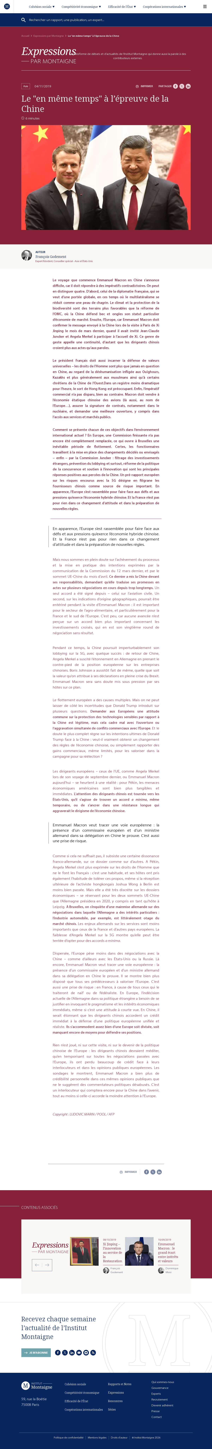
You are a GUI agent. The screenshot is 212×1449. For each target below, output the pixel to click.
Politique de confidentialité (68, 1437)
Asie (25, 86)
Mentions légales (97, 1437)
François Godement (50, 256)
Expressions (116, 1393)
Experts (156, 1394)
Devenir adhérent (162, 1405)
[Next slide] (45, 1265)
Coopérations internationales (84, 1413)
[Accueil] (7, 6)
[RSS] (93, 1353)
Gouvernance (160, 1388)
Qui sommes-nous (163, 1382)
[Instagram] (86, 1353)
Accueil (25, 35)
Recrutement (160, 1399)
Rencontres (115, 1402)
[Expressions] (48, 55)
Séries (112, 1410)
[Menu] (203, 6)
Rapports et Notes (119, 1385)
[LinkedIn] (188, 86)
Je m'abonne (38, 1355)
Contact (157, 1417)
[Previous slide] (37, 1265)
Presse (156, 1411)
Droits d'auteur (119, 1437)
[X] (181, 86)
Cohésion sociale (75, 1387)
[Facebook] (175, 86)
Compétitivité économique (82, 1396)
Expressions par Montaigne (49, 35)
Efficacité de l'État (76, 1404)
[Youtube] (79, 1353)
